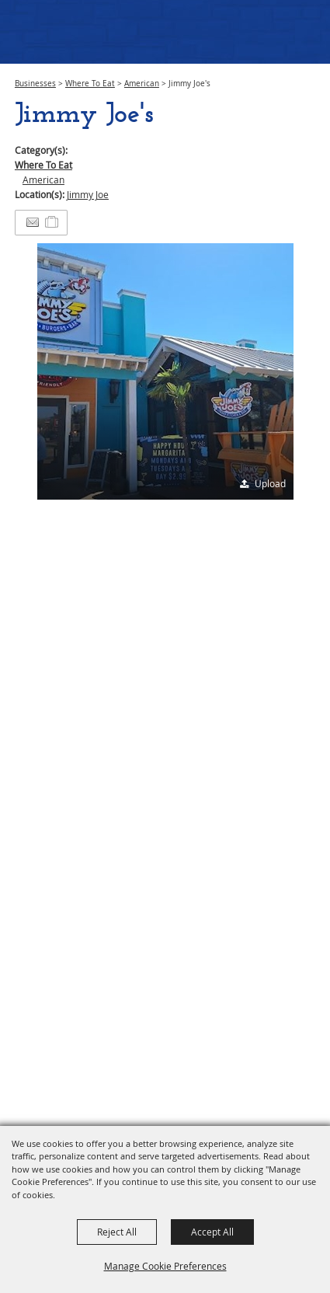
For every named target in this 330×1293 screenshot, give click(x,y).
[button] (165, 371)
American (141, 83)
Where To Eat (90, 83)
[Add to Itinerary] (52, 222)
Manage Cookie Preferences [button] (165, 1266)
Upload (270, 483)
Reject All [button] (117, 1231)
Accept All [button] (212, 1231)
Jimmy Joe (88, 194)
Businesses (35, 83)
